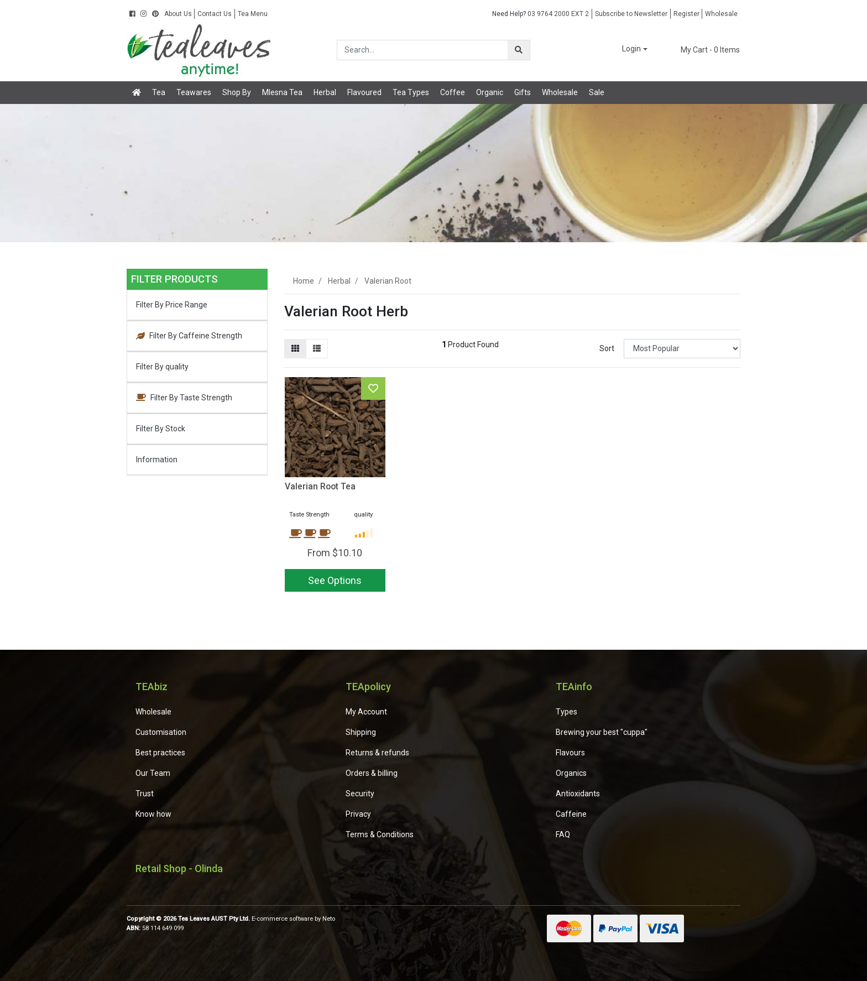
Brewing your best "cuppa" (601, 732)
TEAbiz (151, 686)
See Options (335, 580)
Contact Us (214, 14)
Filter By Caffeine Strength (189, 335)
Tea (158, 92)
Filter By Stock (160, 428)
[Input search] (422, 50)
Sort (606, 348)
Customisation (160, 732)
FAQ (563, 834)
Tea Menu (253, 14)
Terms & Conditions (380, 834)
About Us (178, 14)
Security (360, 793)
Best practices (160, 752)
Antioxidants (578, 793)
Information (156, 459)
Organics (571, 773)
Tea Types (411, 92)
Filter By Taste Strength (184, 397)
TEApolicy (368, 686)
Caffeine (571, 814)
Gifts (522, 92)
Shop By (236, 92)
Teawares (193, 92)
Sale (596, 92)
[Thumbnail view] (295, 348)
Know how (153, 814)
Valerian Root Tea (320, 486)
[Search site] (519, 50)
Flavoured (364, 92)
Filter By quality (162, 366)
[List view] (317, 348)
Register (686, 14)
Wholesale (721, 14)
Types (566, 711)
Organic (489, 92)
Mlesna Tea (282, 92)
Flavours (570, 752)
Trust (144, 793)
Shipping (361, 732)
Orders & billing (372, 773)
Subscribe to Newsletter (631, 14)
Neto (328, 918)
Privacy (358, 814)
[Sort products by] (682, 348)
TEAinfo (574, 686)
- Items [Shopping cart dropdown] (703, 50)
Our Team (152, 773)
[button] (627, 49)
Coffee (452, 92)
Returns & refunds (377, 752)
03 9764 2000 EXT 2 (540, 14)
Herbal (325, 92)
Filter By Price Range (171, 304)
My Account (366, 711)
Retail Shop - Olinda (179, 868)
